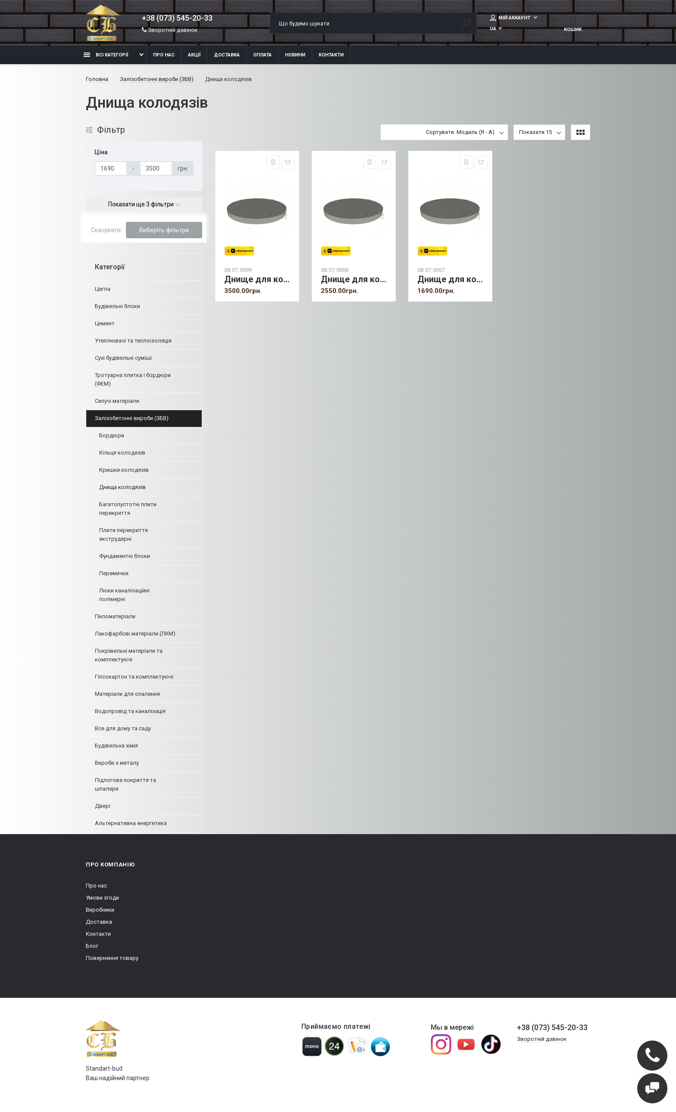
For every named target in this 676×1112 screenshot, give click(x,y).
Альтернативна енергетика (131, 823)
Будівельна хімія (116, 745)
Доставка (227, 55)
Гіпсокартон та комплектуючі (134, 676)
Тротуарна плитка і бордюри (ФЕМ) (133, 379)
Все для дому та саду (123, 728)
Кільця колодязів (122, 452)
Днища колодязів (122, 487)
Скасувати (106, 230)
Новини (295, 55)
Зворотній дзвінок (169, 30)
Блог (92, 946)
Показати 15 (535, 132)
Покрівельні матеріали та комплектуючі (129, 655)
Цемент (105, 323)
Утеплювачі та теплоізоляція (133, 340)
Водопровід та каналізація (130, 711)
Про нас (164, 55)
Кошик (573, 24)
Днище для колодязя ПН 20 (259, 279)
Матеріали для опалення (127, 694)
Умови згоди (102, 897)
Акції (194, 55)
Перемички (113, 573)
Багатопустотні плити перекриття (127, 508)
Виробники (100, 909)
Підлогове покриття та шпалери (125, 784)
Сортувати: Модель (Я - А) (460, 132)
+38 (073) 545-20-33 (177, 18)
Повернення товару (112, 958)
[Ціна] (110, 168)
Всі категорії (106, 55)
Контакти (331, 55)
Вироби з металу (117, 763)
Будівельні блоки (117, 306)
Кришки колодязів (124, 470)
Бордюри (111, 435)
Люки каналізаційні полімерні (124, 594)
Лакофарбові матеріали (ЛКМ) (135, 633)
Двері (102, 806)
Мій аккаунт (511, 18)
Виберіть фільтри (164, 230)
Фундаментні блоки (124, 556)
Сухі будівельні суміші (123, 358)
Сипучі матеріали (117, 401)
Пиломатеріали (115, 616)
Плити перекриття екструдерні (123, 534)
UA (493, 28)
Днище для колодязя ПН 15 (356, 279)
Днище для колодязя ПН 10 (452, 279)
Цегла (102, 289)
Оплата (262, 55)
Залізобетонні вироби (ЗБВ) (132, 418)
